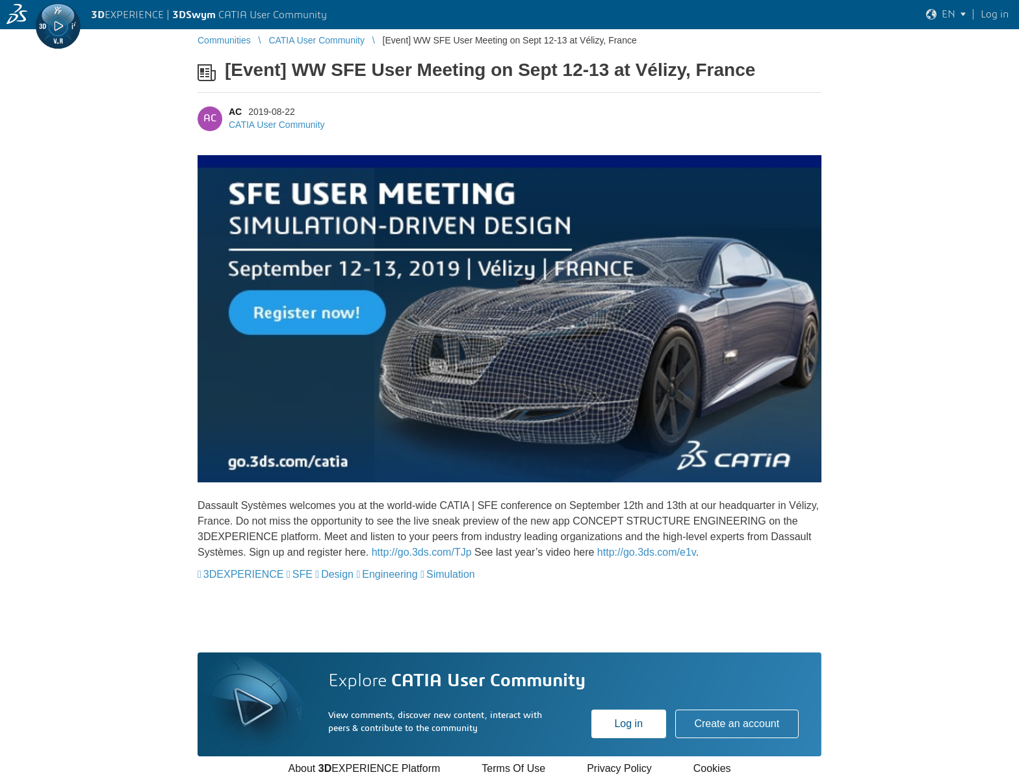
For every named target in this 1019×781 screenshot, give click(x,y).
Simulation (450, 574)
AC (235, 111)
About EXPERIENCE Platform (364, 768)
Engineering (389, 574)
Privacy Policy (619, 768)
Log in (628, 723)
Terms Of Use (513, 768)
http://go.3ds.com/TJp (422, 552)
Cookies (712, 768)
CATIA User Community (277, 124)
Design (337, 574)
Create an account (736, 723)
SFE (302, 574)
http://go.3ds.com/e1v (646, 552)
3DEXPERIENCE (243, 574)
